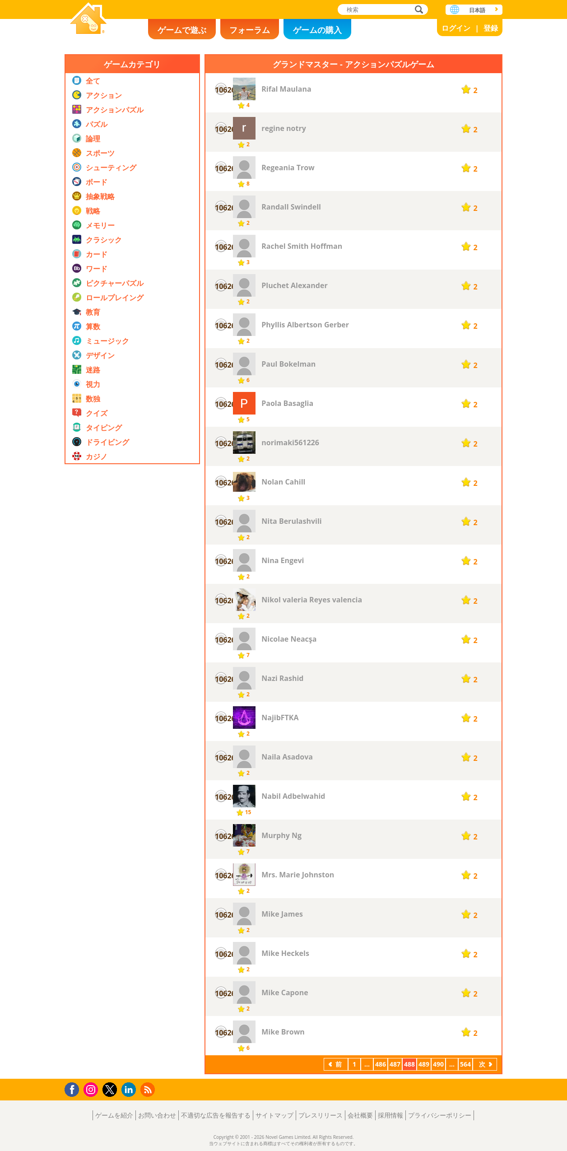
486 (380, 1064)
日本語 (477, 10)
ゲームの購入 (317, 29)
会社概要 (360, 1115)
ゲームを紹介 (114, 1115)
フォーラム (249, 29)
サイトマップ (274, 1115)
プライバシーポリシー (439, 1115)
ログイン (456, 28)
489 (423, 1064)
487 (395, 1064)
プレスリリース (320, 1115)
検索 (417, 10)
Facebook (74, 1088)
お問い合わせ (157, 1115)
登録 (490, 28)
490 (438, 1064)
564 (465, 1064)
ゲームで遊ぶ (182, 29)
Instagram (92, 1089)
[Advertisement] (132, 663)
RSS (148, 1089)
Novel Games (88, 19)
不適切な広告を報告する (216, 1115)
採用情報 (390, 1115)
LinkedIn (130, 1090)
